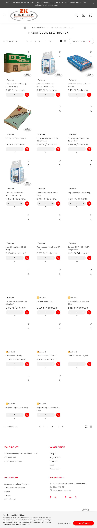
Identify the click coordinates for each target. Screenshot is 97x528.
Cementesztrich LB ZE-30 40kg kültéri (78, 139)
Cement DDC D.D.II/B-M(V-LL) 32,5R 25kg (17, 85)
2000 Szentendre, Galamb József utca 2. (21, 454)
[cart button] (90, 15)
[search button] (76, 15)
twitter (60, 497)
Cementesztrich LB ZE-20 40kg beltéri (47, 139)
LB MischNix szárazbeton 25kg (47, 193)
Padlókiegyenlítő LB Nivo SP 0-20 (48, 248)
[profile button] (83, 15)
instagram (55, 497)
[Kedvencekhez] (28, 52)
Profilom (53, 461)
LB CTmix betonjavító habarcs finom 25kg (46, 85)
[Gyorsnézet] (28, 56)
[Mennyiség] (15, 95)
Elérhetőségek (10, 499)
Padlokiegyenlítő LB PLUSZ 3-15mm (79, 85)
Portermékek (38, 28)
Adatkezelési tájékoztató (14, 488)
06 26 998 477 (10, 457)
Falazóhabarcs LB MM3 (46, 356)
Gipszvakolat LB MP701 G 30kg (78, 302)
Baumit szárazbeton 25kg (16, 138)
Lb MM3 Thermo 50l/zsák (78, 356)
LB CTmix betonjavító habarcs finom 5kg (14, 193)
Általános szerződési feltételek (16, 484)
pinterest (65, 497)
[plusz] (21, 95)
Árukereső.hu (48, 517)
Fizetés (7, 492)
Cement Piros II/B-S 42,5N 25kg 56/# (16, 302)
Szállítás (7, 495)
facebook (50, 497)
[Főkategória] (25, 28)
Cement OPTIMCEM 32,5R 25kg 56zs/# (78, 248)
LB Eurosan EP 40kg (14, 356)
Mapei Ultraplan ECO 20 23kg (16, 248)
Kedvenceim (55, 469)
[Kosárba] (27, 95)
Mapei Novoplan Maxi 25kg (79, 192)
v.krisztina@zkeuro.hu (13, 461)
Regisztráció (55, 457)
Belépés (53, 454)
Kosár (52, 465)
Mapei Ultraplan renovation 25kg (48, 408)
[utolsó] (50, 41)
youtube (70, 497)
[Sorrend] (81, 41)
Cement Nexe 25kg (45, 301)
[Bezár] (93, 4)
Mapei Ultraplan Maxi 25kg (17, 407)
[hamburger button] (4, 15)
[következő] (46, 41)
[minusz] (8, 95)
